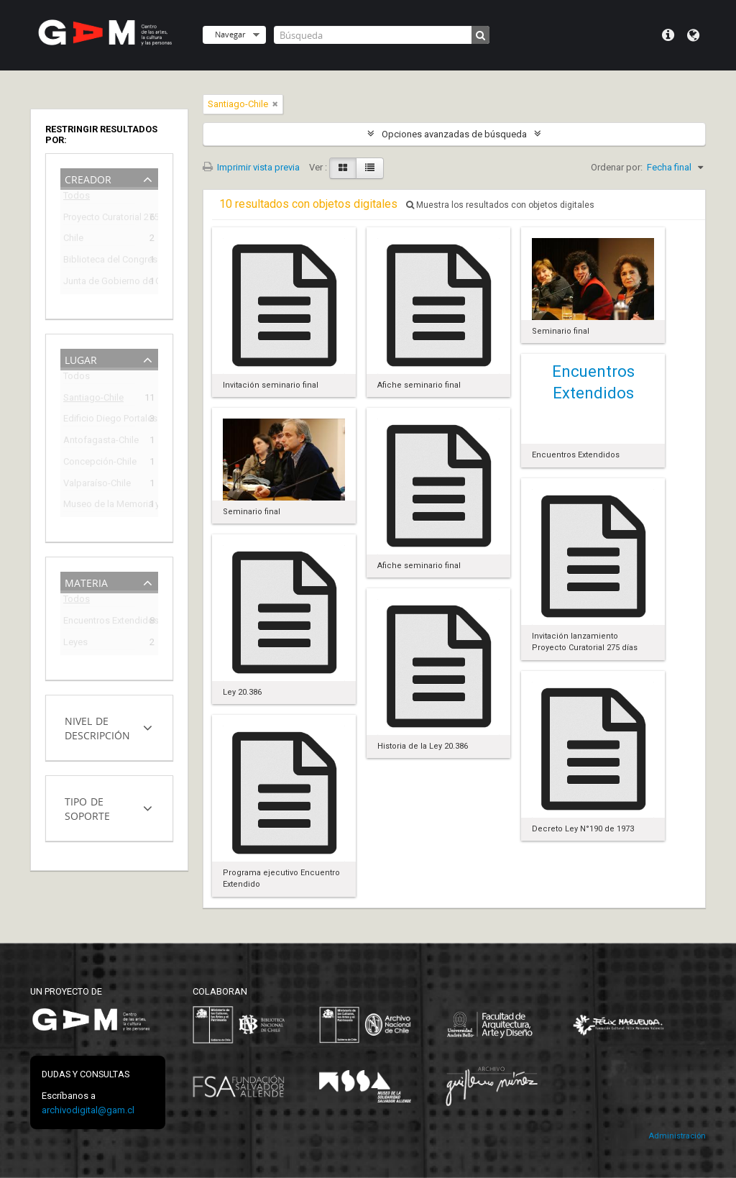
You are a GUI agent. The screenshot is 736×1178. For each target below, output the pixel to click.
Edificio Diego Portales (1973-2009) (99, 420)
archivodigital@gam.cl (88, 1110)
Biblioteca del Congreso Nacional (99, 261)
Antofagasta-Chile (99, 442)
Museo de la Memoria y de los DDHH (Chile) (99, 506)
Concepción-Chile (99, 463)
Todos (76, 198)
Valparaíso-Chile (97, 485)
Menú (668, 35)
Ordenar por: (617, 167)
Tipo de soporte (87, 807)
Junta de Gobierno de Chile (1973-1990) (99, 283)
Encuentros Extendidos (99, 622)
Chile (73, 240)
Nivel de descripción (97, 727)
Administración (677, 1136)
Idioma (693, 35)
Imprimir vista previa (251, 167)
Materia (86, 581)
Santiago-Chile (93, 399)
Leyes (75, 644)
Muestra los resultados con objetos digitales (500, 205)
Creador (88, 178)
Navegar (230, 34)
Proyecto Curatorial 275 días (99, 219)
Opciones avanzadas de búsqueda (454, 134)
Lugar (81, 358)
